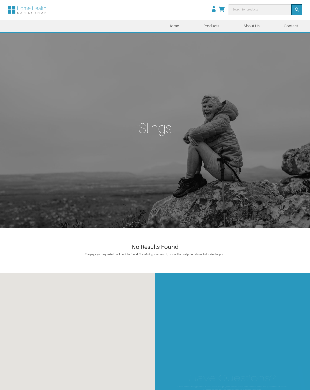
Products (211, 26)
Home (173, 26)
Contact (291, 26)
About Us (251, 26)
